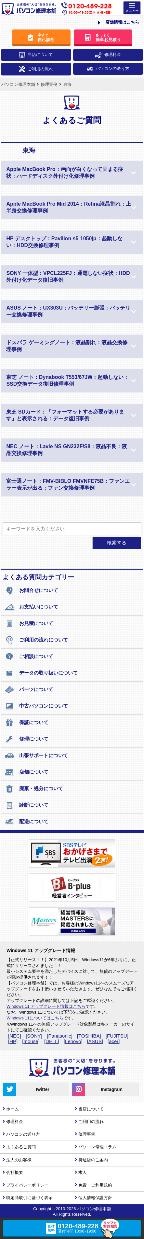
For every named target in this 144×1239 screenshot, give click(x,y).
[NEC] (14, 1036)
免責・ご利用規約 (95, 1185)
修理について (26, 739)
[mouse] (30, 1041)
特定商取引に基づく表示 (29, 1197)
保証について (26, 723)
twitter (26, 1089)
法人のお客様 (19, 1159)
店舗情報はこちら (118, 23)
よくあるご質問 (21, 1146)
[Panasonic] (59, 1036)
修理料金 (108, 54)
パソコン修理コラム (97, 1146)
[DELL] (51, 1041)
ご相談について (29, 657)
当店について (36, 55)
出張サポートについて (36, 756)
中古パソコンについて (36, 706)
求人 (82, 1172)
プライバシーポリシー (27, 1185)
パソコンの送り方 (108, 68)
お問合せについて (31, 591)
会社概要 (14, 1172)
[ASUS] (95, 1041)
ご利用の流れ (36, 69)
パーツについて (29, 690)
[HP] (13, 1041)
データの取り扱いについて (41, 673)
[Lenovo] (73, 1041)
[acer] (114, 1041)
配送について (26, 822)
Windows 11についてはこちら (35, 1018)
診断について (26, 805)
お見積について (29, 624)
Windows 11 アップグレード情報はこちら (46, 1006)
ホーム (12, 1109)
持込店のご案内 (93, 1159)
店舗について (26, 772)
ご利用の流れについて (36, 640)
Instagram (97, 1089)
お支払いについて (31, 607)
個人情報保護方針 (95, 1197)
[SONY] (34, 1036)
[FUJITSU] (117, 1036)
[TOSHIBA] (89, 1036)
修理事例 (86, 1134)
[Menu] (132, 8)
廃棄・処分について (34, 789)
